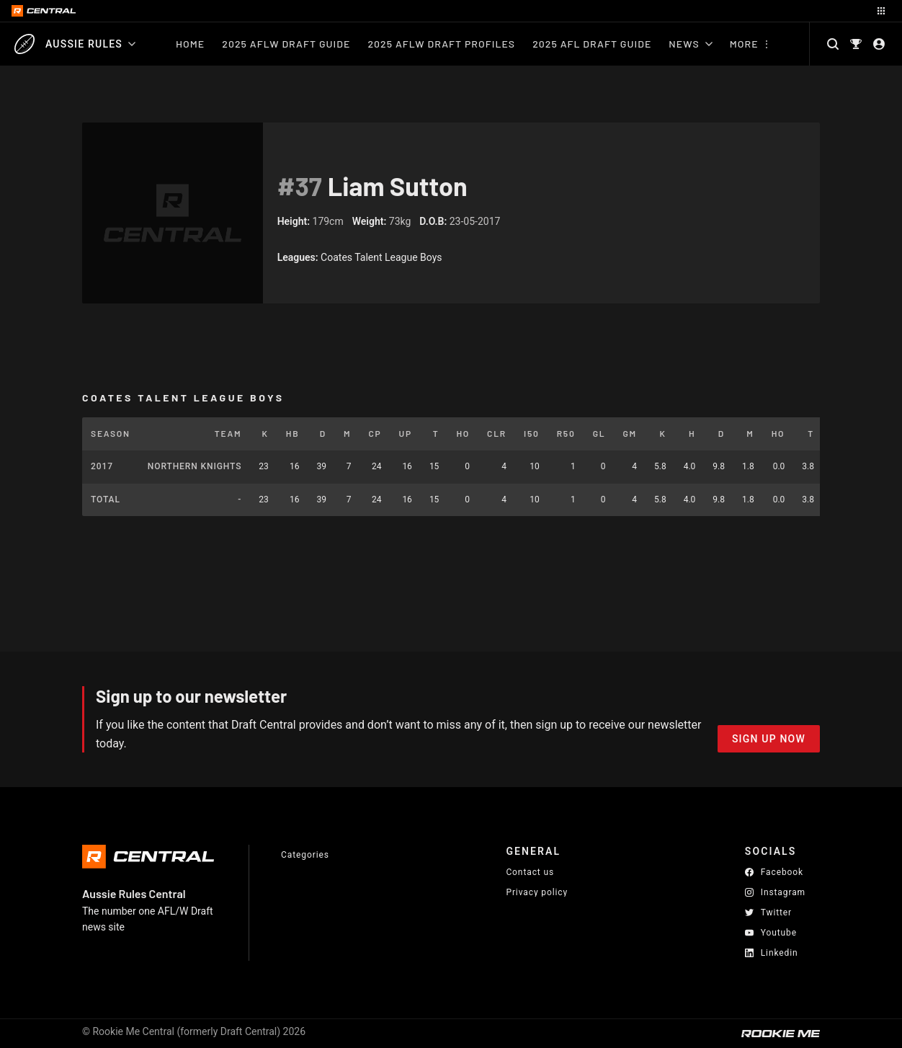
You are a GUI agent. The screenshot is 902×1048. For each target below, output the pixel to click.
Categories (305, 855)
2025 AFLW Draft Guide (286, 43)
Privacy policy (537, 892)
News (690, 43)
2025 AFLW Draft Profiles (441, 43)
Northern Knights (194, 466)
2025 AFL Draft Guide (591, 43)
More (744, 43)
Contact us (530, 872)
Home (190, 43)
